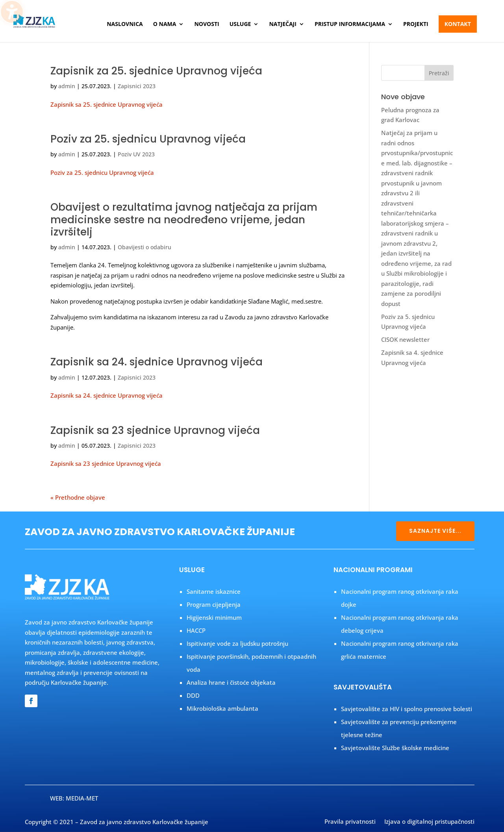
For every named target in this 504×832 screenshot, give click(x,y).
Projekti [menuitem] (415, 24)
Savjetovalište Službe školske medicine (395, 748)
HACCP (196, 630)
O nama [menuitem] (164, 24)
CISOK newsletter (405, 339)
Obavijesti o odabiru (144, 247)
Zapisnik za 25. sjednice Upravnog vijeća (156, 71)
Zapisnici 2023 (137, 86)
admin (66, 86)
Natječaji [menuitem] (282, 24)
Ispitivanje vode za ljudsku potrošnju (237, 643)
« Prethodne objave (77, 497)
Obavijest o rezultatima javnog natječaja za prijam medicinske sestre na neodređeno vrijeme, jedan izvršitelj (183, 219)
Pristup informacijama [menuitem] (350, 24)
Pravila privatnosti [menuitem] (350, 822)
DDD (193, 695)
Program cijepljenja (214, 604)
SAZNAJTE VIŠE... (435, 531)
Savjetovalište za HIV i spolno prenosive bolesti (406, 709)
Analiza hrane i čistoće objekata (231, 682)
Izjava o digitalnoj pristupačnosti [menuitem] (429, 822)
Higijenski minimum (214, 617)
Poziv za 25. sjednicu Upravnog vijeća (148, 139)
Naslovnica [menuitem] (125, 24)
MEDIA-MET (82, 798)
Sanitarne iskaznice (214, 591)
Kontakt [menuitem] (458, 24)
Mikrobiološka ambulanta (222, 708)
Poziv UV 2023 (136, 154)
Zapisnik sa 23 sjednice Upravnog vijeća (155, 430)
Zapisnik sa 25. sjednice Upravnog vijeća (106, 104)
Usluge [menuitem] (240, 24)
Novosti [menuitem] (206, 24)
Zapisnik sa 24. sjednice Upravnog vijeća (156, 362)
